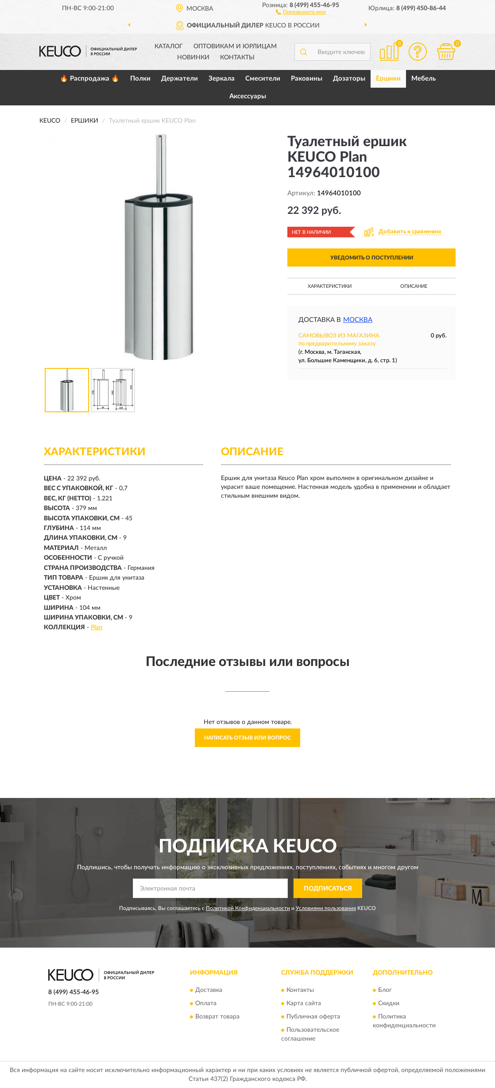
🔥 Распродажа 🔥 (90, 78)
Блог (385, 990)
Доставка (208, 990)
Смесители (262, 78)
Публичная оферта (313, 1017)
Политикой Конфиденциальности (248, 908)
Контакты (237, 57)
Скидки (388, 1003)
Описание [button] (413, 286)
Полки (140, 78)
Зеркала (222, 78)
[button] (301, 11)
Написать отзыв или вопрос (247, 737)
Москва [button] (357, 320)
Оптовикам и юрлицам (235, 46)
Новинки (193, 57)
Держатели (179, 78)
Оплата (206, 1003)
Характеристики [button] (330, 286)
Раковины (306, 78)
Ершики (388, 78)
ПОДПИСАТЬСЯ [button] (328, 889)
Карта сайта (303, 1003)
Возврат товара (217, 1017)
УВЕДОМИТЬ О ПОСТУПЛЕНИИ (371, 257)
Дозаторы (349, 78)
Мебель (423, 78)
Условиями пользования (326, 908)
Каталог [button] (169, 46)
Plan (96, 627)
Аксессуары (247, 96)
